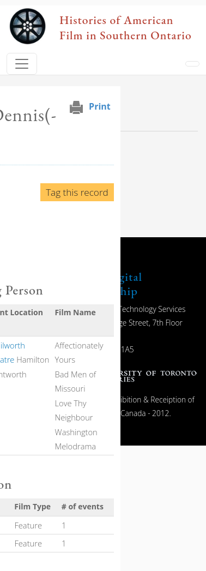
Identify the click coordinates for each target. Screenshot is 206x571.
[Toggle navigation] (22, 64)
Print (100, 106)
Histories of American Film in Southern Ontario (125, 27)
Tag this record (77, 192)
